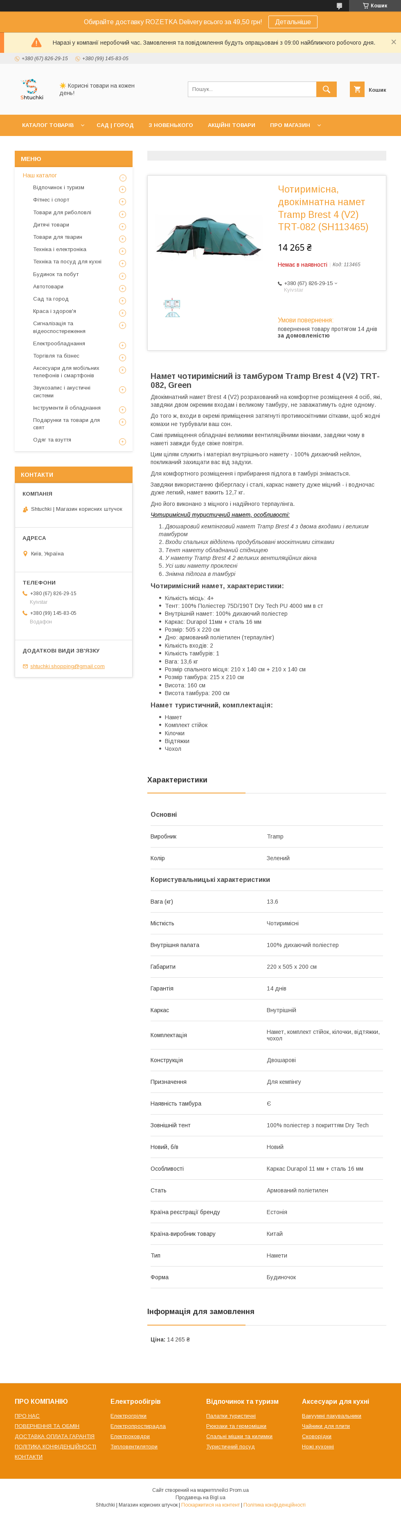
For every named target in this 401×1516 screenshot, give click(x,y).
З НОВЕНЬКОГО (171, 125)
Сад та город (51, 299)
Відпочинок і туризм (58, 187)
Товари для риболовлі (62, 212)
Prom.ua (239, 1490)
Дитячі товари (51, 225)
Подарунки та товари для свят (66, 424)
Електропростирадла (138, 1426)
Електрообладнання (59, 343)
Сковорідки (316, 1436)
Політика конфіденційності (274, 1505)
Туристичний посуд (230, 1446)
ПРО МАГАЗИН (290, 125)
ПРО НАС (27, 1416)
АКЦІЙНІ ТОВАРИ (231, 125)
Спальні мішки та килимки (239, 1436)
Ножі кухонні (318, 1446)
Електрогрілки (128, 1416)
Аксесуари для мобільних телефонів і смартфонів (66, 371)
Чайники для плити (326, 1426)
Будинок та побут (56, 274)
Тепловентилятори (134, 1446)
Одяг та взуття (52, 440)
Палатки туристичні (231, 1416)
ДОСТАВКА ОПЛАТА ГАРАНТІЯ (55, 1436)
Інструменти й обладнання (67, 408)
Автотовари (48, 286)
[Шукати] (326, 89)
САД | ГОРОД (115, 125)
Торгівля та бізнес (56, 356)
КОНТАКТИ (29, 1457)
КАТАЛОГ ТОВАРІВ (48, 125)
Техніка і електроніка (59, 249)
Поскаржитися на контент (210, 1505)
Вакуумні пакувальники (331, 1416)
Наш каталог (40, 175)
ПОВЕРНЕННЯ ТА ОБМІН (47, 1426)
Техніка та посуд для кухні (67, 261)
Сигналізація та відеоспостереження (59, 327)
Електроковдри (130, 1436)
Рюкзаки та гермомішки (236, 1426)
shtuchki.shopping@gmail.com (67, 666)
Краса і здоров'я (54, 311)
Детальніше (293, 21)
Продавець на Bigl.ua (200, 1497)
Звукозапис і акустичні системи (61, 391)
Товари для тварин (57, 237)
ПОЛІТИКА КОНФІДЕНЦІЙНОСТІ (55, 1446)
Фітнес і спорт (51, 200)
